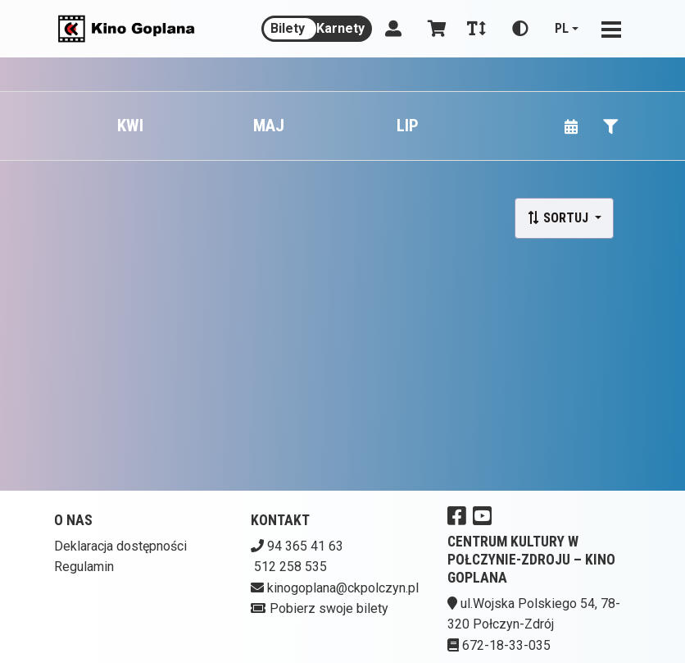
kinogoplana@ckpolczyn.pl (343, 588)
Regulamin (84, 566)
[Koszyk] (434, 28)
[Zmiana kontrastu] (520, 29)
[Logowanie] (393, 29)
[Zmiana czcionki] (476, 29)
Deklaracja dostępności (120, 546)
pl (562, 28)
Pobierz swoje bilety (329, 608)
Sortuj (559, 218)
